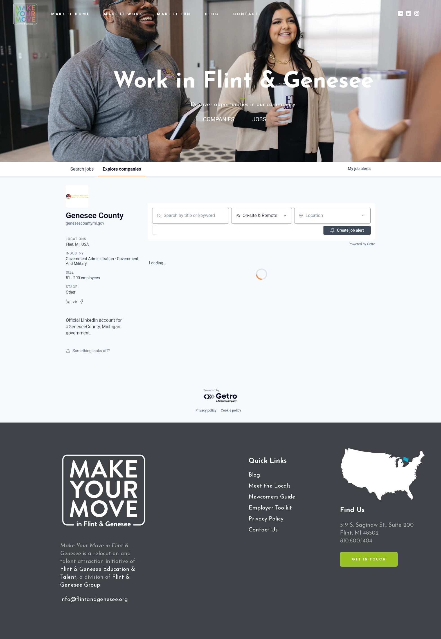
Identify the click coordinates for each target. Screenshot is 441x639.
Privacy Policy (266, 519)
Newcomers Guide (272, 497)
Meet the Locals (270, 486)
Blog (254, 475)
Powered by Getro (362, 244)
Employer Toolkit (270, 508)
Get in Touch (369, 559)
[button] (171, 230)
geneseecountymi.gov (85, 223)
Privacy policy (205, 410)
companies (122, 169)
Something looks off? (88, 350)
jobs (82, 169)
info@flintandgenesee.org (94, 599)
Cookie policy (231, 410)
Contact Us (263, 530)
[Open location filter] (363, 215)
